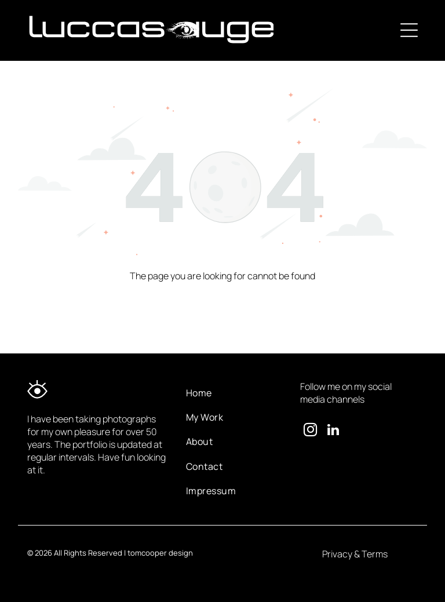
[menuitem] (234, 392)
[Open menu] (409, 30)
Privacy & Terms (355, 554)
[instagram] (310, 431)
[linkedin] (333, 431)
